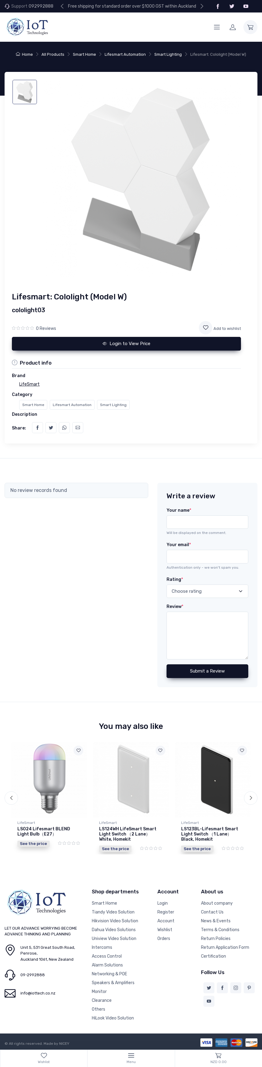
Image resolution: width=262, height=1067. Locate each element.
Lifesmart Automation (125, 54)
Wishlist (164, 929)
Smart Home (84, 54)
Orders (163, 938)
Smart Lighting (168, 54)
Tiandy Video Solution (113, 912)
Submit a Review (207, 671)
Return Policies (216, 938)
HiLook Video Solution (113, 1018)
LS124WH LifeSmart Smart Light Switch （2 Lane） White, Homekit (127, 834)
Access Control (107, 956)
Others (98, 1009)
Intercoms (102, 947)
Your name (179, 510)
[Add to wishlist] (205, 327)
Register (165, 912)
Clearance (102, 1000)
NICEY (64, 1043)
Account (165, 921)
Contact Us (212, 912)
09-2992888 (32, 975)
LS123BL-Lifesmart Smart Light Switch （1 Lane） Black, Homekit (209, 834)
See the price (33, 843)
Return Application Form (225, 947)
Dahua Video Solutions (114, 929)
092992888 (41, 6)
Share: (19, 428)
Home (24, 54)
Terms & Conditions (220, 929)
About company (217, 903)
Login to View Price (126, 343)
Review (175, 606)
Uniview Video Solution (114, 938)
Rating (175, 579)
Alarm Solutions (107, 965)
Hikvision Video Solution (115, 921)
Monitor (99, 991)
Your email (179, 544)
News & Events (216, 921)
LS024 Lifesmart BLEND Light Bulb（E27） (43, 831)
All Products (52, 54)
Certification (213, 956)
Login (162, 903)
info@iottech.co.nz (38, 993)
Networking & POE (109, 974)
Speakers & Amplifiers (113, 982)
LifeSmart (26, 823)
